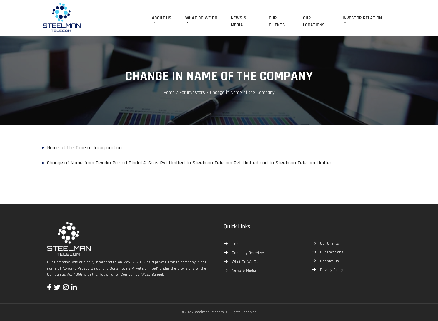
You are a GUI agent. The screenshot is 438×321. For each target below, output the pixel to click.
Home (169, 92)
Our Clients (329, 243)
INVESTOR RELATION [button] (362, 18)
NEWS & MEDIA (239, 21)
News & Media (243, 270)
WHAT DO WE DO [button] (201, 18)
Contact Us (329, 261)
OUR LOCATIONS (314, 21)
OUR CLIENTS (277, 21)
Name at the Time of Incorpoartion (84, 147)
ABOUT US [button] (161, 18)
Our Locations (331, 252)
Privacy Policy (331, 270)
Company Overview (247, 253)
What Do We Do (244, 261)
